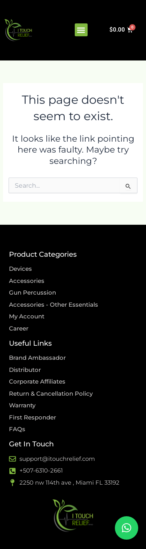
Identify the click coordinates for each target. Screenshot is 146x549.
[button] (81, 29)
